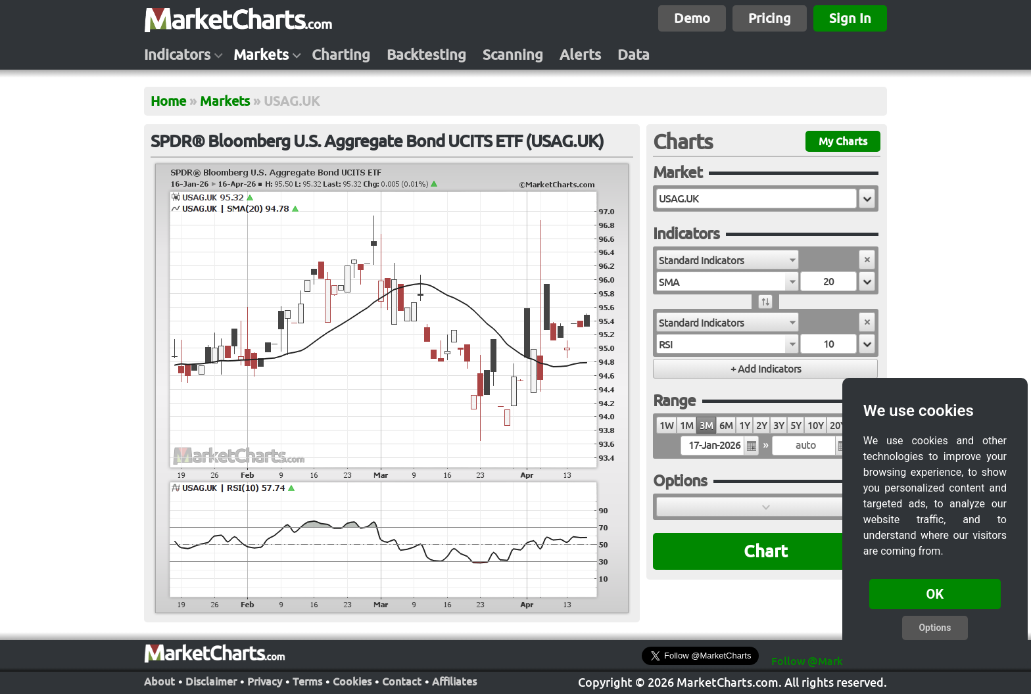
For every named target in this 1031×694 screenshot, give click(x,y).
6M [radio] (725, 425)
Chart (766, 551)
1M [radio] (686, 425)
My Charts (843, 141)
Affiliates (454, 681)
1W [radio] (666, 425)
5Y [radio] (795, 425)
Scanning (513, 54)
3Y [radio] (778, 425)
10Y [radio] (815, 425)
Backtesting (426, 54)
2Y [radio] (761, 425)
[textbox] (756, 198)
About (159, 681)
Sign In (850, 18)
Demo (692, 18)
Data (633, 54)
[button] (867, 198)
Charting (341, 54)
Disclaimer (211, 681)
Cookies (352, 681)
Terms (307, 681)
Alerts (580, 54)
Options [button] (935, 627)
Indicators (177, 54)
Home (168, 100)
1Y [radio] (744, 425)
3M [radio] (706, 425)
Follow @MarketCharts (828, 661)
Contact (401, 681)
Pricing (769, 18)
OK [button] (935, 594)
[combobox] (727, 259)
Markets (261, 54)
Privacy (264, 681)
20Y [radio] (838, 425)
